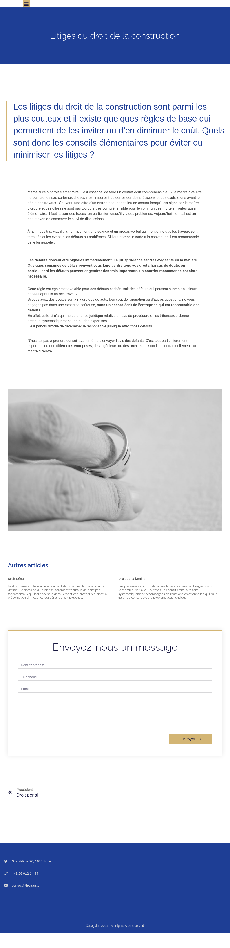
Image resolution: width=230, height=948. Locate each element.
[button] (26, 3)
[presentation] (36, 713)
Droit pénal (16, 578)
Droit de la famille (131, 578)
